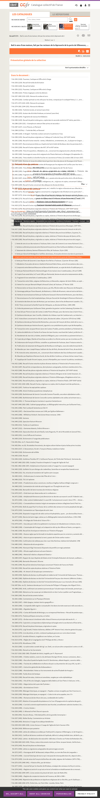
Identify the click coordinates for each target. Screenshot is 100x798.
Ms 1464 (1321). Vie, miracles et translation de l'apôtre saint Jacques (35, 473)
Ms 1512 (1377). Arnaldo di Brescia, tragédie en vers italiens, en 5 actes (36, 636)
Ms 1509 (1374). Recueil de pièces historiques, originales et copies (34, 626)
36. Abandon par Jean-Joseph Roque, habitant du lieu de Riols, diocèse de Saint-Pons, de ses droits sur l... (49, 349)
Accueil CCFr (13, 36)
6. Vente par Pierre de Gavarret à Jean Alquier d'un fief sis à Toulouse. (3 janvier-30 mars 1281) (46, 261)
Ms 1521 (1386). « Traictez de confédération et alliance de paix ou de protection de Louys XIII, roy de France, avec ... (47, 664)
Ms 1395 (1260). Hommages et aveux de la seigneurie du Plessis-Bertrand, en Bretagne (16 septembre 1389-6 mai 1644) (48, 154)
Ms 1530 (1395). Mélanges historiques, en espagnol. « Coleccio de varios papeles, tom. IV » (42, 694)
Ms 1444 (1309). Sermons (20, 418)
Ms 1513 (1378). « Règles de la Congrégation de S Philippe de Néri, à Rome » (38, 640)
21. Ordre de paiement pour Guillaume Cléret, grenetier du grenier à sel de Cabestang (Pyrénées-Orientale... (49, 308)
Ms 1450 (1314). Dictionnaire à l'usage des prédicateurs (30, 439)
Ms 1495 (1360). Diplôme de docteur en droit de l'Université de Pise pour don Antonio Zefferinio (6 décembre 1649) (48, 578)
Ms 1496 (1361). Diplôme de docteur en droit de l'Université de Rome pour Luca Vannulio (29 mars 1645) (47, 582)
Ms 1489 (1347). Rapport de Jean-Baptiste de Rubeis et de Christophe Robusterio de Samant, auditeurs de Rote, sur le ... (48, 558)
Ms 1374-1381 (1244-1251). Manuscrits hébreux (27, 106)
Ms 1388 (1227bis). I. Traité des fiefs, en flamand (28, 130)
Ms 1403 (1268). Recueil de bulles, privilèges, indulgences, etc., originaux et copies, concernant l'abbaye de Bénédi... (48, 181)
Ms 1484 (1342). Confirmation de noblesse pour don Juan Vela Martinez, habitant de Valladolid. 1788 (46, 541)
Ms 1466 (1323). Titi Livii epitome (23, 479)
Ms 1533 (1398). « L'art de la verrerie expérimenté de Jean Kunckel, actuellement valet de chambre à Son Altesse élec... (48, 705)
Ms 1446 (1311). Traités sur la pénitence (25, 425)
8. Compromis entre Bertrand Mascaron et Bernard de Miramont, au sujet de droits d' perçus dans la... (49, 267)
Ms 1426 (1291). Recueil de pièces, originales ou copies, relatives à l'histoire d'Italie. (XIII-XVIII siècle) (46, 380)
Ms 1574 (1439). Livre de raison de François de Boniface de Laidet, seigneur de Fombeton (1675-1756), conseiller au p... (47, 759)
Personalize (64, 794)
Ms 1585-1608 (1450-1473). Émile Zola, (37, 783)
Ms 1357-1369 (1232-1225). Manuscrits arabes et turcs (30, 96)
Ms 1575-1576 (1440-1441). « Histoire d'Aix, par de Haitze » (31, 762)
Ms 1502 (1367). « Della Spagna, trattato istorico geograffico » (33, 602)
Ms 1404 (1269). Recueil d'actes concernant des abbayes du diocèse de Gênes (38, 185)
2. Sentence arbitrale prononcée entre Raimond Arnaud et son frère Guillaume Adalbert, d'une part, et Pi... (49, 247)
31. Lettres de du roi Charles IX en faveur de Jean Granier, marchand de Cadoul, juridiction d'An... (49, 332)
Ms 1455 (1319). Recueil (20, 456)
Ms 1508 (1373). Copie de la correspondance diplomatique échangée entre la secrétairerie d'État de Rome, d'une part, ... (48, 623)
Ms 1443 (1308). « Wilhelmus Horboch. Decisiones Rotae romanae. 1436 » (36, 415)
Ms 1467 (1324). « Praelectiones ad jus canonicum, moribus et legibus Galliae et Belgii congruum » (45, 483)
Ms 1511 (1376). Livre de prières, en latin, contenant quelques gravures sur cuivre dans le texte (43, 633)
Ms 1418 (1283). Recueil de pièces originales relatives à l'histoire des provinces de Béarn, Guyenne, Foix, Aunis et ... (47, 233)
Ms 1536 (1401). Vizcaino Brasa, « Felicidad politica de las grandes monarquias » (39, 715)
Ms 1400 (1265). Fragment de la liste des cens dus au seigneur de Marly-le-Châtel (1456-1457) (43, 171)
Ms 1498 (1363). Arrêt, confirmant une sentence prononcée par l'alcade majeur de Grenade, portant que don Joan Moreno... (48, 589)
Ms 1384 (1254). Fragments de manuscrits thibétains (29, 117)
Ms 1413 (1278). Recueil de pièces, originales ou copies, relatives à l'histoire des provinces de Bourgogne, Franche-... (47, 216)
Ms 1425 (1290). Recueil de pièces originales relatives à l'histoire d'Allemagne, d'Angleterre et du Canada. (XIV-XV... (47, 377)
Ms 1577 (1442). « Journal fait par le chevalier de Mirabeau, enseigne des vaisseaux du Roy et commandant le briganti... (47, 766)
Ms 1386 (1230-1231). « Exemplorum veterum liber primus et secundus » (36, 123)
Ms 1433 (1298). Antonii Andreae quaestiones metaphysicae (32, 391)
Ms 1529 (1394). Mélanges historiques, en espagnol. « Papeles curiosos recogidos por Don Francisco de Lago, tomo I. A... (47, 691)
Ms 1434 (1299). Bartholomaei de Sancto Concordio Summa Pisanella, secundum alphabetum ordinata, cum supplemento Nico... (47, 394)
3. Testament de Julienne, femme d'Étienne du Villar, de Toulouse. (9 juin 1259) (41, 250)
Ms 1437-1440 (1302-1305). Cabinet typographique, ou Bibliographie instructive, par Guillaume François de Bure (47, 404)
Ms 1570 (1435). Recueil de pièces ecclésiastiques (28, 745)
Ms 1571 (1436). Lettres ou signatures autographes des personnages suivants (38, 749)
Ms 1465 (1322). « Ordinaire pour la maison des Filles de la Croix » (34, 476)
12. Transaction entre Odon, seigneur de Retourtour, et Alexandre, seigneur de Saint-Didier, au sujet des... (49, 281)
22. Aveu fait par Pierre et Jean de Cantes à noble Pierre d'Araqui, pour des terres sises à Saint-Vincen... (49, 312)
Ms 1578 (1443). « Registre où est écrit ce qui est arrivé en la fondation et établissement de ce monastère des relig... (47, 769)
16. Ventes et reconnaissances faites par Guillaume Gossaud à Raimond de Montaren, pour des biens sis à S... (49, 295)
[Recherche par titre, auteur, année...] (47, 19)
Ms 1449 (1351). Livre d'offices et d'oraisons (26, 435)
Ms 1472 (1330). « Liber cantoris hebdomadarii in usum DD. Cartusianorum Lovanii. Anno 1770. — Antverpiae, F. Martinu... (48, 500)
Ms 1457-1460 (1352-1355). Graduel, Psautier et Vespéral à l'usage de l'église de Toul (40, 462)
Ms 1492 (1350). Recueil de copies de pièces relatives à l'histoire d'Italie (36, 568)
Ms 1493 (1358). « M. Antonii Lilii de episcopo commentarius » (32, 572)
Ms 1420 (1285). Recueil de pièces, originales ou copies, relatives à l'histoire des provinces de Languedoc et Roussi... (47, 239)
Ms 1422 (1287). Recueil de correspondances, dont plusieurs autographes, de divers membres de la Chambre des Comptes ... (48, 367)
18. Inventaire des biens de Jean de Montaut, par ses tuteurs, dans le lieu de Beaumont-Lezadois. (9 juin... (49, 301)
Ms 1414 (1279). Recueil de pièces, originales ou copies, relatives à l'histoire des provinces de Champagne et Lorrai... (47, 219)
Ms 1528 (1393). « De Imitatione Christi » (25, 687)
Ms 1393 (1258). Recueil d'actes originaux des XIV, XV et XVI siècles (35, 147)
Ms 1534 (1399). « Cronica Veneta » (23, 708)
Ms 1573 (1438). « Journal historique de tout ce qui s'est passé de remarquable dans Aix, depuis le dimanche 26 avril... (47, 756)
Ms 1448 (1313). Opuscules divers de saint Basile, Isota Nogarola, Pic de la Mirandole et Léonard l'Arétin (47, 432)
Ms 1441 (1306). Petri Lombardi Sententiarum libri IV (30, 408)
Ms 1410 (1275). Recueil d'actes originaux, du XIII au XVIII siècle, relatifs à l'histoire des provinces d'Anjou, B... (47, 205)
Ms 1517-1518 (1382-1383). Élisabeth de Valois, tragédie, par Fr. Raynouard (37, 653)
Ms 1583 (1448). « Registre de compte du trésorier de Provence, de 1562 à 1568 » (38, 776)
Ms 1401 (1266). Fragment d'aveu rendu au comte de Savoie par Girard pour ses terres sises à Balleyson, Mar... (48, 175)
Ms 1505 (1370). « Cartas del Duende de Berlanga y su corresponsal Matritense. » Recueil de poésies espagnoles (48, 612)
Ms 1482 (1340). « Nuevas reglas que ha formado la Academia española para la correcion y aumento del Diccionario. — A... (48, 534)
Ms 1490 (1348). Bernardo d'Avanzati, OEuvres (27, 561)
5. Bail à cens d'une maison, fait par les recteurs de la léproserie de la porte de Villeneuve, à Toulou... (49, 257)
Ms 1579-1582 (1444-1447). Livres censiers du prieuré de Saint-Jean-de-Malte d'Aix (39, 773)
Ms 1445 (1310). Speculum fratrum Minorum (27, 421)
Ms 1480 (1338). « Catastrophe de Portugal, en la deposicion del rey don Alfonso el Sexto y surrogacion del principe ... (47, 527)
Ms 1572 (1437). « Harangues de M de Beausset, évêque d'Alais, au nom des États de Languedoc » (45, 752)
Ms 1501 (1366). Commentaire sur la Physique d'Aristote (31, 599)
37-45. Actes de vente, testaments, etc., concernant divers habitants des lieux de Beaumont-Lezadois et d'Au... (49, 353)
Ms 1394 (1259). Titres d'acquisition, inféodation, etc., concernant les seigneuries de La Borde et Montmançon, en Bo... (48, 151)
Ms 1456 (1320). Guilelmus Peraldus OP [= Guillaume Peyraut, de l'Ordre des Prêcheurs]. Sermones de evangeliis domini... (47, 459)
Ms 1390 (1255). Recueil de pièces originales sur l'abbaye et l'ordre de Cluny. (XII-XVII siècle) (43, 137)
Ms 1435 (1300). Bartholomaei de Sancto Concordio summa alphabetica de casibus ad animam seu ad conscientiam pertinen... (47, 398)
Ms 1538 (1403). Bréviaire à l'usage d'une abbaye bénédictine (32, 722)
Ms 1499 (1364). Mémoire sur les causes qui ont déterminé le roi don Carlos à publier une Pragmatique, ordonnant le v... (48, 592)
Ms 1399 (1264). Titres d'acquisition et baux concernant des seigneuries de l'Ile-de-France (42, 168)
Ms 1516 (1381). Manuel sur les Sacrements (26, 650)
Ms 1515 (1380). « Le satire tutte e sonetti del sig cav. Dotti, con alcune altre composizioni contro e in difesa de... (48, 646)
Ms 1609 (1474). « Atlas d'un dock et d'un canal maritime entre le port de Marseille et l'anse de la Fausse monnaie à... (48, 786)
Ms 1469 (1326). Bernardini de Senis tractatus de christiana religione (35, 490)
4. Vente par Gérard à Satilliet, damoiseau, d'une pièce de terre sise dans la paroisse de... (49, 254)
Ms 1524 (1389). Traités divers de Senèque (26, 674)
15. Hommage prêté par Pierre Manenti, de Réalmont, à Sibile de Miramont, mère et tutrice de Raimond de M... (49, 291)
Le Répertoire (60, 14)
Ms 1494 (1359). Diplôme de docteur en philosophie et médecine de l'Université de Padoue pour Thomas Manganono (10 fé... (48, 575)
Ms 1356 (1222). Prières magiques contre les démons (29, 93)
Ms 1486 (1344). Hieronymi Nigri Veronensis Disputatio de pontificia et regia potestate (41, 548)
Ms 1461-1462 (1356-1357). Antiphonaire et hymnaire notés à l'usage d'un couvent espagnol (43, 466)
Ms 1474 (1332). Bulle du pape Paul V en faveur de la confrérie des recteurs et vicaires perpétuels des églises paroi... (48, 507)
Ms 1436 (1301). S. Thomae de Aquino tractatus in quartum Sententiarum (36, 401)
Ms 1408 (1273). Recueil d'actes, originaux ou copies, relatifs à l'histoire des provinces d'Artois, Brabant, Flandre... (47, 198)
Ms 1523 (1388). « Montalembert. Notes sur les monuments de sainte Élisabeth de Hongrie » (42, 670)
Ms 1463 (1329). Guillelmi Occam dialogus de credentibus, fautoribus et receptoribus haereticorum (45, 469)
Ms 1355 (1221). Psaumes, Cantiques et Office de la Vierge (31, 89)
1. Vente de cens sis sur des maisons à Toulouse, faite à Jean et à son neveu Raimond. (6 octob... (49, 243)
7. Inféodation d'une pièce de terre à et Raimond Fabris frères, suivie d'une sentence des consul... (49, 264)
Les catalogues (22, 14)
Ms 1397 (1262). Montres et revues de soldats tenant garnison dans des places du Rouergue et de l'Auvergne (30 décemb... (48, 161)
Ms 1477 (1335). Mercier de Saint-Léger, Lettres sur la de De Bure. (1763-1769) (46, 517)
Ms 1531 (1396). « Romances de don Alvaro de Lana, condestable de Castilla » (38, 698)
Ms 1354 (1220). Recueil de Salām (23, 86)
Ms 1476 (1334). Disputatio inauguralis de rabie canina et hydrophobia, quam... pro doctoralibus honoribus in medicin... (48, 514)
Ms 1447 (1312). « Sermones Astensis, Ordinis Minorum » (31, 428)
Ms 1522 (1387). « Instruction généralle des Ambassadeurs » (32, 667)
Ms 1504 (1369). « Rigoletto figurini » (24, 609)
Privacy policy (86, 794)
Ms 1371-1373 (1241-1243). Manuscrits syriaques (28, 103)
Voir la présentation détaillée (75, 67)
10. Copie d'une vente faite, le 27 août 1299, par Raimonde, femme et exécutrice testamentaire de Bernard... (49, 274)
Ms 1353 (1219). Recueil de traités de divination (28, 83)
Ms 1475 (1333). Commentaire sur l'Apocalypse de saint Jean (32, 510)
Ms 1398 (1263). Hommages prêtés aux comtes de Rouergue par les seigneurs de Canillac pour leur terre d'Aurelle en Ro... (48, 164)
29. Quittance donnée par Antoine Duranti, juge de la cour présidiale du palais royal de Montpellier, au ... (49, 325)
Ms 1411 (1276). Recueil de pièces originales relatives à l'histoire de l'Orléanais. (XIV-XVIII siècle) (45, 209)
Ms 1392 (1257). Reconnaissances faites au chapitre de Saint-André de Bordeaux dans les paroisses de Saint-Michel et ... (48, 144)
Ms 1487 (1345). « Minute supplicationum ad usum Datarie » (32, 551)
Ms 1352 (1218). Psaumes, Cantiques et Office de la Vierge (31, 79)
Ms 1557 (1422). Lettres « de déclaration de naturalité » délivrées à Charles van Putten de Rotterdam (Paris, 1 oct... (48, 738)
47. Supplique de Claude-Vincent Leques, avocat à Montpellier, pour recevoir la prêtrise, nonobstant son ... (49, 359)
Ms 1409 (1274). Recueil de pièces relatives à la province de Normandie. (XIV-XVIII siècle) (42, 202)
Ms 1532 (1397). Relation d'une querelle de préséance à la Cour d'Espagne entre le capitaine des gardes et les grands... (47, 701)
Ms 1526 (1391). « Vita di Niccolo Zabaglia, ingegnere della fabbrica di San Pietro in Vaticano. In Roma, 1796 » (47, 681)
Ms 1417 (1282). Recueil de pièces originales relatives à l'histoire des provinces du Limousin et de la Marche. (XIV (47, 229)
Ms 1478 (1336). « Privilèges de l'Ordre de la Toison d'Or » (31, 520)
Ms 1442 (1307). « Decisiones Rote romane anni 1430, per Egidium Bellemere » (38, 411)
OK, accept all (15, 794)
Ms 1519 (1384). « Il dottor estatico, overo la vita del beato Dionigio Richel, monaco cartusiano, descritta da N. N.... (47, 657)
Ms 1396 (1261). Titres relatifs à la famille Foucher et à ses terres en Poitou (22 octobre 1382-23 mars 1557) (47, 158)
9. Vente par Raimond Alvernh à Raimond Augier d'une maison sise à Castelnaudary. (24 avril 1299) (48, 271)
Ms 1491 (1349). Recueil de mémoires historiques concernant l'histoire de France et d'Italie (42, 565)
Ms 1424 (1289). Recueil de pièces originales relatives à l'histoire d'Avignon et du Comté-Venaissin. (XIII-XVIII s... (47, 374)
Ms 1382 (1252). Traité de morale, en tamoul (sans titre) (30, 110)
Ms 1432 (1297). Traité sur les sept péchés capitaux (29, 387)
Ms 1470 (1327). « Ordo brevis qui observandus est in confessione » (34, 493)
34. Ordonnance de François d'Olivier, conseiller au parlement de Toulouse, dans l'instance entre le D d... (49, 342)
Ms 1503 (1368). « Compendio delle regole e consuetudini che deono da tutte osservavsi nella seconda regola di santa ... (48, 606)
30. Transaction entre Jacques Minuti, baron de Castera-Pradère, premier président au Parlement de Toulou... (49, 329)
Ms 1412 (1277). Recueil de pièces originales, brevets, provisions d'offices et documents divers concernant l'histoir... (47, 212)
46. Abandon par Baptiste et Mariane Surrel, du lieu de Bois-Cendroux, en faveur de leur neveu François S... (49, 356)
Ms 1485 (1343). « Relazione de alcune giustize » (28, 544)
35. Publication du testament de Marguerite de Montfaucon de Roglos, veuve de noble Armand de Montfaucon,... (49, 346)
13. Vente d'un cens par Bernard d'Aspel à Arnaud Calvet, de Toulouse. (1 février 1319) (44, 284)
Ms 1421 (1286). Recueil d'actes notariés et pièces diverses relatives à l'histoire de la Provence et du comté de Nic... (47, 363)
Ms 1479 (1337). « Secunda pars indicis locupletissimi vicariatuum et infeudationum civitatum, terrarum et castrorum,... (47, 524)
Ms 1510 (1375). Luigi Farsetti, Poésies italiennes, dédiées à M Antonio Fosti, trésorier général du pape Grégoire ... (48, 629)
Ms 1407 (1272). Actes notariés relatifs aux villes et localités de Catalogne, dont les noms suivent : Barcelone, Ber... (48, 195)
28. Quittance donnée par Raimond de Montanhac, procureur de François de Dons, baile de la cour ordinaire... (49, 322)
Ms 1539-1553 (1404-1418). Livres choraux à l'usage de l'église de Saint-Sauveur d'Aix (40, 725)
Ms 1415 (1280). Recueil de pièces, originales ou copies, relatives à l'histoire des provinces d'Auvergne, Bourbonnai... (47, 222)
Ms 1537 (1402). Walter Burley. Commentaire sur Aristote (31, 718)
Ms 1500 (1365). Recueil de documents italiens (27, 595)
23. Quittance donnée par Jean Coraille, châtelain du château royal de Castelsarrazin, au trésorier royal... (49, 315)
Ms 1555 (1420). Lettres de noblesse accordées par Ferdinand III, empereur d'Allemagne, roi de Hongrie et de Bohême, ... (48, 732)
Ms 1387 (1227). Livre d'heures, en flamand (26, 127)
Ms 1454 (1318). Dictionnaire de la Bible (25, 452)
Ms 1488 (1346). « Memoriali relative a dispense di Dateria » (32, 554)
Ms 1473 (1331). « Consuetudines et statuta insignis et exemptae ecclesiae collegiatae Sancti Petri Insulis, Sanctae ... (47, 503)
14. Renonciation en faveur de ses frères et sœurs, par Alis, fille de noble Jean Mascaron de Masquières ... (49, 288)
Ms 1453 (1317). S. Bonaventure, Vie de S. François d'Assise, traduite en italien (38, 449)
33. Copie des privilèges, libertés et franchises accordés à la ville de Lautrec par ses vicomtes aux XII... (49, 339)
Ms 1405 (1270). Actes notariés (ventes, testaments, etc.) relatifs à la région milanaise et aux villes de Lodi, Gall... (48, 188)
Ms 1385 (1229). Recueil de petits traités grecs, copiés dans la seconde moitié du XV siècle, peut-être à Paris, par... (47, 120)
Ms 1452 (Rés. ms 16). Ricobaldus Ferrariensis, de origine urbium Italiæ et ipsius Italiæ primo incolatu (46, 445)
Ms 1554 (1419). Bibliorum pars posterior (25, 728)
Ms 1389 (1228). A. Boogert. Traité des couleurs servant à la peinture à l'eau (37, 134)
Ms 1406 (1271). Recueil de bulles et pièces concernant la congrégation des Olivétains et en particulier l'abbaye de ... (48, 192)
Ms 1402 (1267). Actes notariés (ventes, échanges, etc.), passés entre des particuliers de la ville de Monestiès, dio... (48, 178)
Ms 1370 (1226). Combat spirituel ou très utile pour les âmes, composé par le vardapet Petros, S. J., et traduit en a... (48, 100)
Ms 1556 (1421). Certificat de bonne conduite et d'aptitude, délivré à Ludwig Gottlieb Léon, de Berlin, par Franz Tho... (48, 735)
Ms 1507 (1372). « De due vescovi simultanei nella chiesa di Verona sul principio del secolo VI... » (44, 619)
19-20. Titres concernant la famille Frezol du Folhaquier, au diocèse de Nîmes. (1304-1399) (45, 305)
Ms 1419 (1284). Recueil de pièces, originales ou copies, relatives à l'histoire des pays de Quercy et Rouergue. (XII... (47, 236)
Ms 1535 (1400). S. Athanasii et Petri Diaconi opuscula (30, 711)
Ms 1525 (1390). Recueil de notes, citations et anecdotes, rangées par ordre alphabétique (42, 677)
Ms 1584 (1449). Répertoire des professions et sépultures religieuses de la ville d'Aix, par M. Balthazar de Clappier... (47, 780)
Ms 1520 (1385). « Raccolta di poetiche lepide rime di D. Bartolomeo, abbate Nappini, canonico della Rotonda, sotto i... (47, 660)
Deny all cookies (40, 794)
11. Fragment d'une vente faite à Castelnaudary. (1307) (33, 278)
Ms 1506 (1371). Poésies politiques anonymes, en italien (31, 616)
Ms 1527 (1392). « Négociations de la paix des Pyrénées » (31, 684)
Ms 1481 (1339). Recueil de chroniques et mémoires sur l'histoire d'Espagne (37, 531)
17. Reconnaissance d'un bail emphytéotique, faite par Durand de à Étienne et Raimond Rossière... (49, 298)
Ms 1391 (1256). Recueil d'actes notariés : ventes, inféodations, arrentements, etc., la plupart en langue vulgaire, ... (48, 140)
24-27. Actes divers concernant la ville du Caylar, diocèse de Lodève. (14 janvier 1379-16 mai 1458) (48, 318)
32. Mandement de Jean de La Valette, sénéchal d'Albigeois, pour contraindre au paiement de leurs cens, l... (49, 336)
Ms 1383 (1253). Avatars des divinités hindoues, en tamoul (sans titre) (35, 113)
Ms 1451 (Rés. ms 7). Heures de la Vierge (25, 442)
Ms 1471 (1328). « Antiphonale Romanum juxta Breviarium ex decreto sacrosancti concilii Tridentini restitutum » (48, 496)
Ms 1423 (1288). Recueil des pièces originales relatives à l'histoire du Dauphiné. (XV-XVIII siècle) (45, 370)
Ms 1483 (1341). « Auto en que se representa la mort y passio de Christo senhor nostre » (41, 537)
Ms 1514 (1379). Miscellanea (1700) (24, 643)
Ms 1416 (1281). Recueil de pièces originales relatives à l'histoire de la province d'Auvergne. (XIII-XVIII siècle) (47, 226)
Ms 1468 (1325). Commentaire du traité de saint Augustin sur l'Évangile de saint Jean (40, 486)
